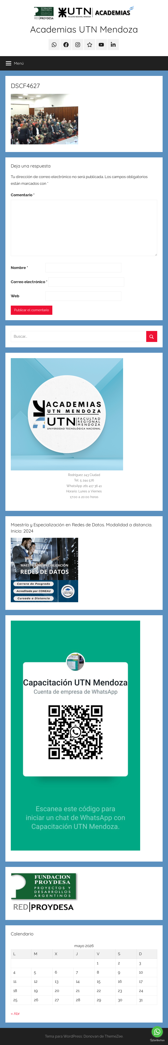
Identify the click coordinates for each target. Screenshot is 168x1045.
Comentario (23, 195)
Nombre (19, 267)
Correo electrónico (29, 282)
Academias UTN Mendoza (84, 29)
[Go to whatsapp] (157, 1031)
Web (15, 296)
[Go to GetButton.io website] (157, 1040)
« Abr (15, 1013)
